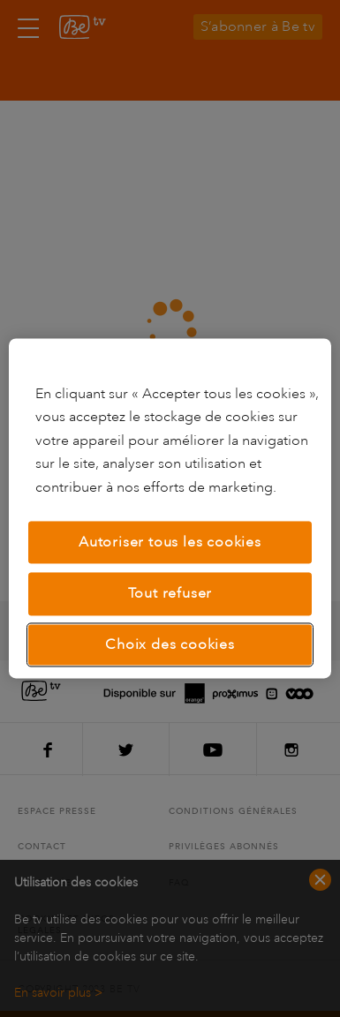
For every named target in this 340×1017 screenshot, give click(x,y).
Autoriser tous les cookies (170, 542)
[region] (170, 508)
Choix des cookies (170, 644)
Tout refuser (170, 594)
